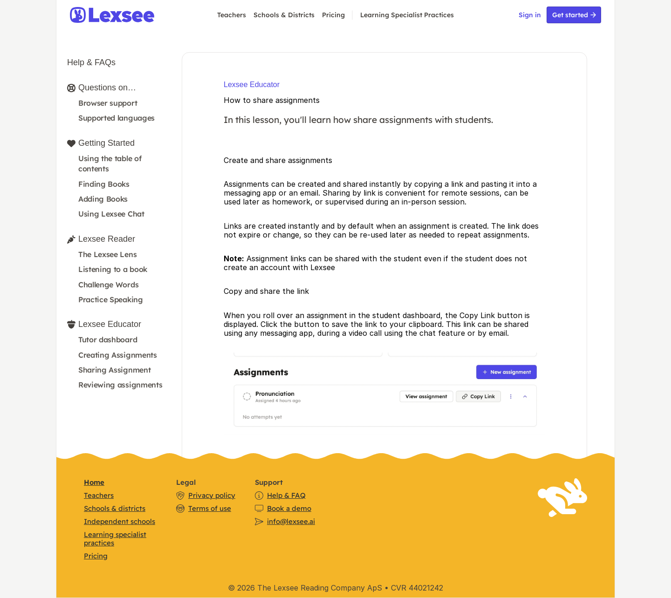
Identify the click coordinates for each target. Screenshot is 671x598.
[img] (124, 15)
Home (94, 482)
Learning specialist (115, 534)
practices (99, 542)
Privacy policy (211, 495)
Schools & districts (114, 508)
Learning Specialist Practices (407, 15)
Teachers (231, 15)
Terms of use (209, 508)
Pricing (333, 15)
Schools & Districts (284, 15)
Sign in (530, 15)
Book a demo (289, 508)
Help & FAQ (286, 495)
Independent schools (119, 521)
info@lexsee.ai (291, 521)
